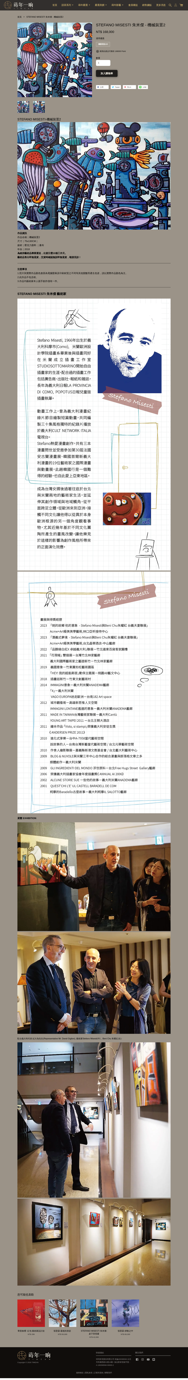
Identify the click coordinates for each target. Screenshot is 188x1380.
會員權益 (133, 6)
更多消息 (161, 6)
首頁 (54, 6)
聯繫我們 (108, 1375)
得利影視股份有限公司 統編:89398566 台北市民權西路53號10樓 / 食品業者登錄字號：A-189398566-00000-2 (113, 1364)
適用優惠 (100, 40)
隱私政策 (88, 1375)
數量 (98, 60)
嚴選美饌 (101, 6)
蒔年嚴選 (84, 6)
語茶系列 (68, 6)
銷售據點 (147, 6)
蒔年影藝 (118, 6)
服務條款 (80, 1375)
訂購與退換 (98, 1375)
